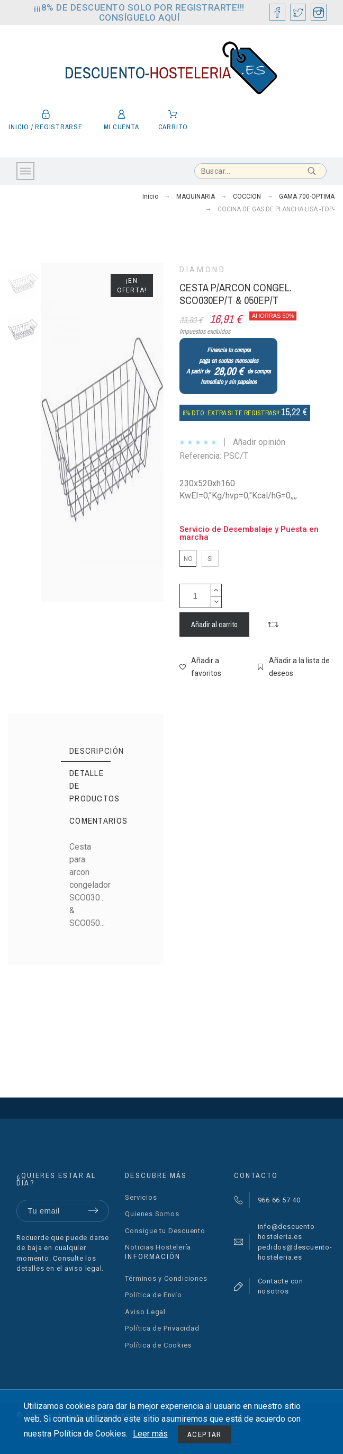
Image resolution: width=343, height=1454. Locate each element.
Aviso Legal (145, 1312)
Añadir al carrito (214, 624)
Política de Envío (153, 1295)
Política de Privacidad (162, 1328)
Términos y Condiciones (166, 1278)
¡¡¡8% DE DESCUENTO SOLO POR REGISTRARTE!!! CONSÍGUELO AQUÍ (139, 12)
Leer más (150, 1434)
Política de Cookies (158, 1345)
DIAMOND (202, 269)
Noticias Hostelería (158, 1247)
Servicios (141, 1197)
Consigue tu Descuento (165, 1231)
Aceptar (204, 1434)
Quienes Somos (152, 1214)
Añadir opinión (259, 442)
